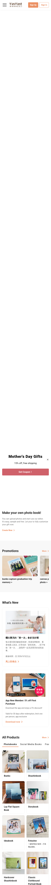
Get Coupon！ (25, 472)
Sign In (44, 5)
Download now (14, 722)
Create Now (8, 530)
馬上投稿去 (12, 661)
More (45, 551)
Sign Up (33, 5)
